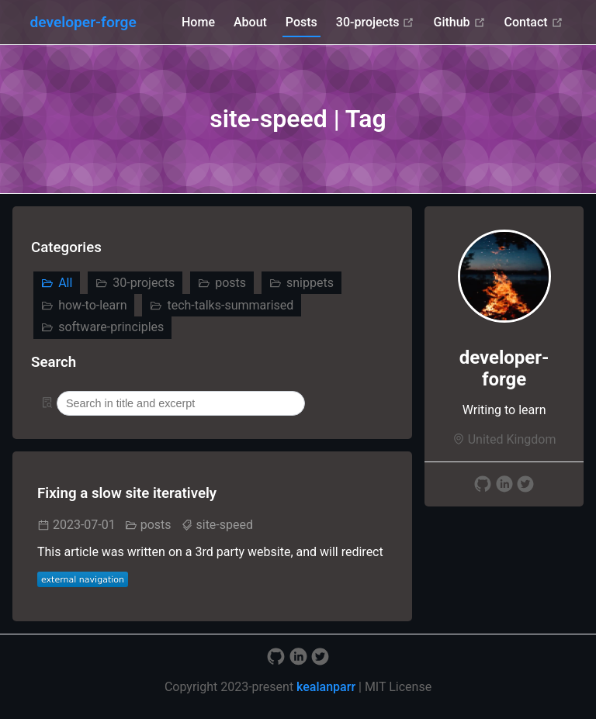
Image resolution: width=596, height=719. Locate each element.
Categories (66, 247)
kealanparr (325, 686)
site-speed (223, 524)
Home (198, 22)
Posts (301, 22)
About (250, 22)
